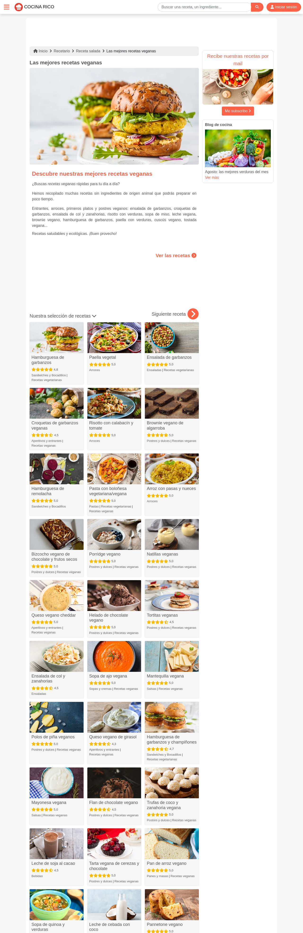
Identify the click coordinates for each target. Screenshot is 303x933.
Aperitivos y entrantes (46, 441)
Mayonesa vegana (48, 802)
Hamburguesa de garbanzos (47, 360)
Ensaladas (154, 370)
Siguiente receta (175, 314)
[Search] (257, 7)
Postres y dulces (158, 441)
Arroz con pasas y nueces (171, 488)
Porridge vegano (104, 554)
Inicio (40, 51)
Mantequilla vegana (165, 676)
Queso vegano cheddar (53, 615)
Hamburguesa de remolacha (47, 491)
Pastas (94, 506)
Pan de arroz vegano (166, 863)
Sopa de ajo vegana (108, 676)
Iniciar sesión (284, 7)
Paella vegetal (102, 357)
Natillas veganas (162, 554)
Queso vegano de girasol (113, 737)
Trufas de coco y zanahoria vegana (164, 805)
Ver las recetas (176, 255)
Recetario (62, 51)
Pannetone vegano (165, 924)
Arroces (94, 370)
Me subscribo (238, 111)
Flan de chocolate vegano (113, 802)
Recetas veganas (43, 445)
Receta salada (88, 51)
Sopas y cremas (100, 689)
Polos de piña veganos (53, 737)
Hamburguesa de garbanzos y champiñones (171, 740)
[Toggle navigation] (6, 7)
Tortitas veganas (162, 615)
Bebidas (37, 876)
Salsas (151, 689)
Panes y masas (157, 876)
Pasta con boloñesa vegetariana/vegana (108, 491)
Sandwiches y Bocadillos (48, 375)
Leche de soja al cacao (53, 863)
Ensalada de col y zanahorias (48, 679)
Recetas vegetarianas (46, 380)
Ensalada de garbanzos (169, 357)
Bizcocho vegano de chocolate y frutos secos (54, 557)
